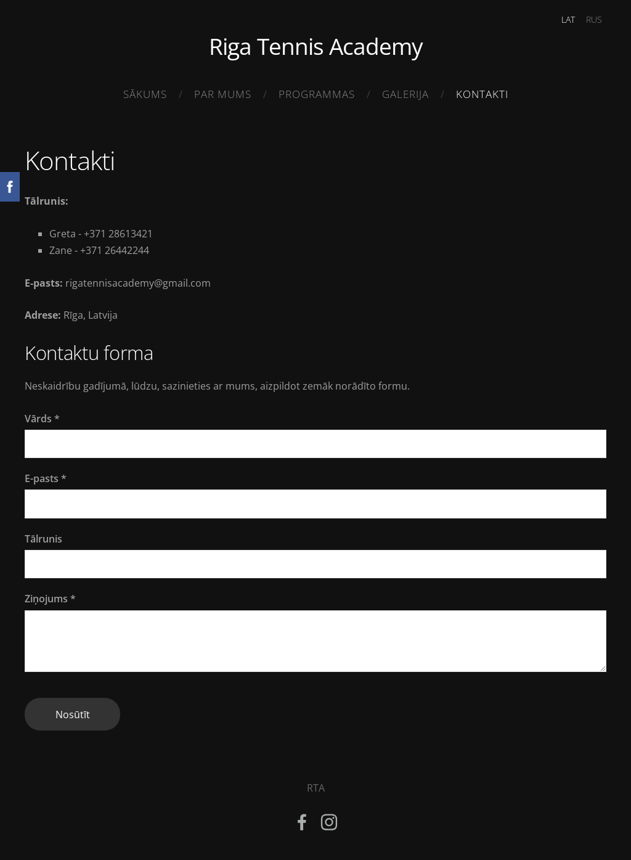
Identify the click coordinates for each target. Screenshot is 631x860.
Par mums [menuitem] (222, 94)
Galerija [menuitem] (405, 94)
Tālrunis (43, 539)
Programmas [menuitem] (317, 94)
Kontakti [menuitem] (482, 94)
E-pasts (46, 478)
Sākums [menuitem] (145, 94)
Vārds (42, 418)
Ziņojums (50, 598)
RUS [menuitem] (594, 19)
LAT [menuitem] (568, 19)
